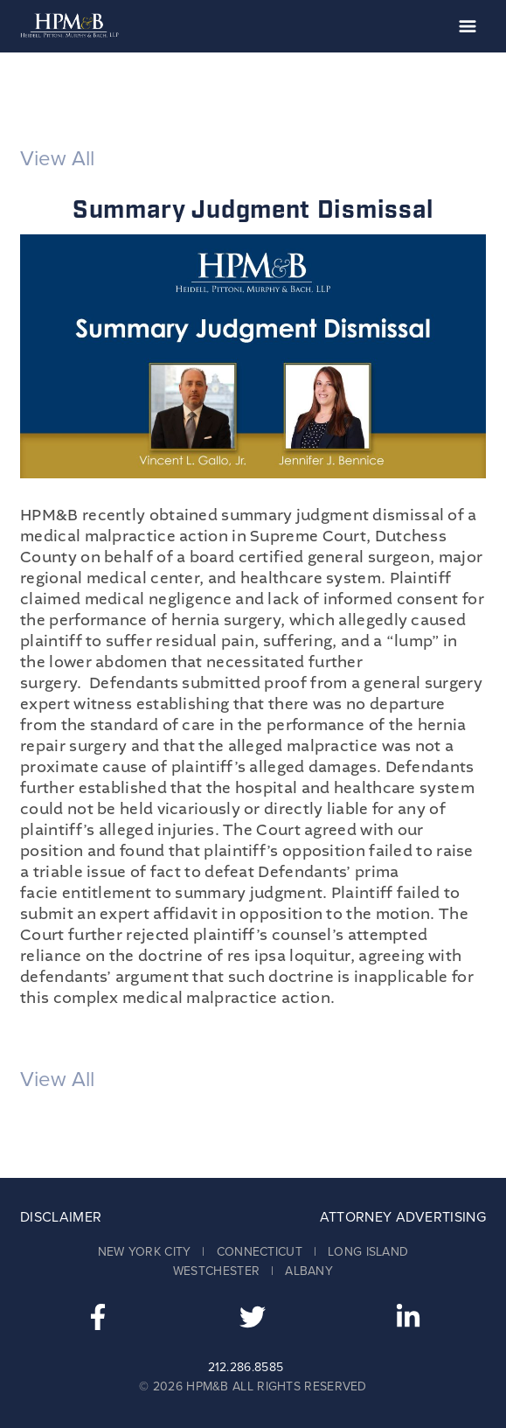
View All (57, 158)
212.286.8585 (246, 1367)
